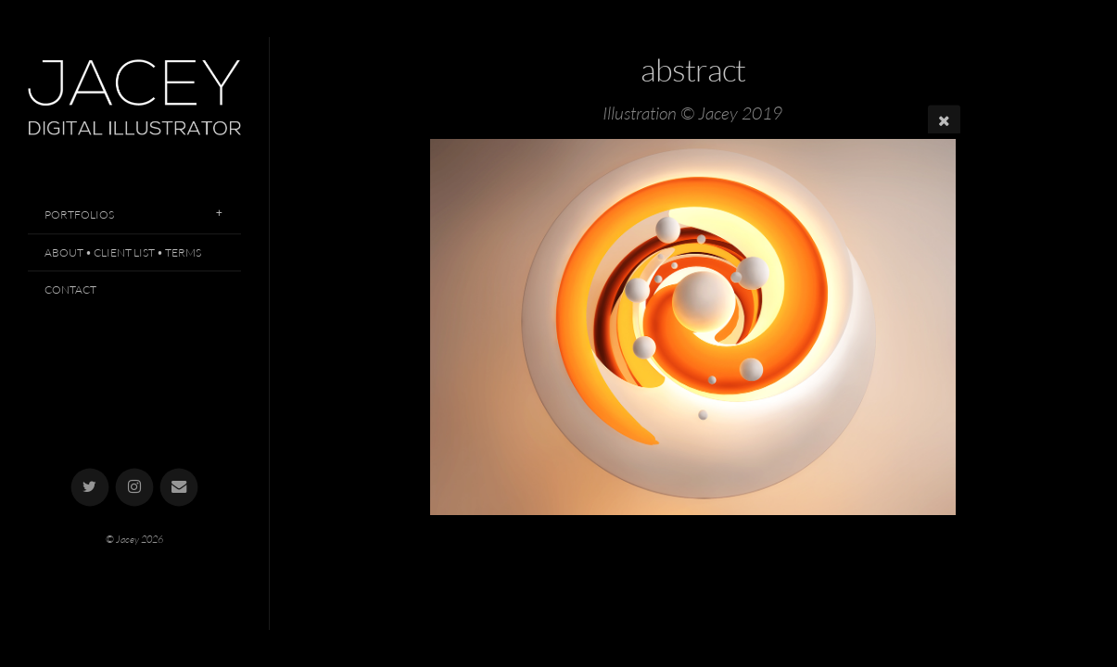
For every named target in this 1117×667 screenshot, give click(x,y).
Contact (70, 289)
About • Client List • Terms (122, 252)
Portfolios (79, 214)
